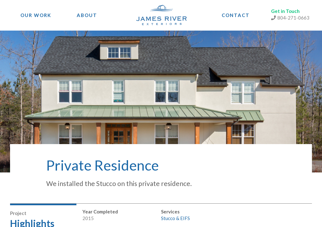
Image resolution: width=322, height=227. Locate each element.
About (87, 15)
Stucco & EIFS (175, 218)
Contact (236, 15)
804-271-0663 (290, 17)
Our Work (35, 15)
